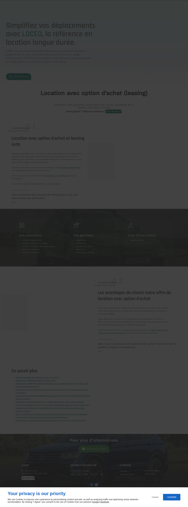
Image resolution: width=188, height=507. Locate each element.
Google (95, 502)
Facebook (104, 502)
